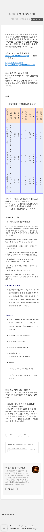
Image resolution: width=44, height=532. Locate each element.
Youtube (29, 529)
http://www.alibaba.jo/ (14, 63)
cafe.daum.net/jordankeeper (17, 56)
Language (10, 444)
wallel (32, 526)
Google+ (35, 529)
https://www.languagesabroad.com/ (20, 65)
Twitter (17, 529)
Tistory (20, 526)
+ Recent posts (8, 515)
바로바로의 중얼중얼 (15, 468)
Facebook (23, 529)
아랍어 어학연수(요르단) (22, 14)
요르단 (17, 444)
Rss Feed (9, 529)
